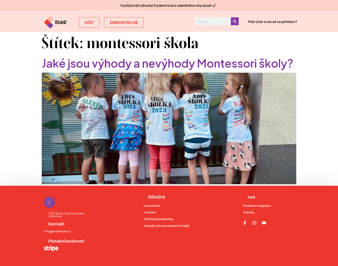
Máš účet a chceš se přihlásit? (272, 21)
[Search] (235, 21)
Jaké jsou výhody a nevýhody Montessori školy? (167, 62)
